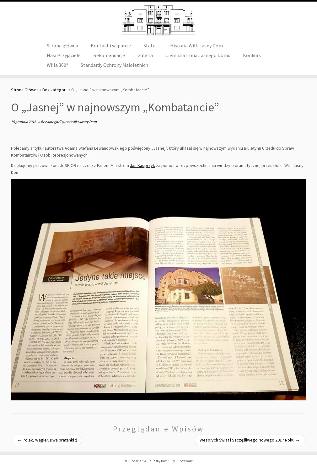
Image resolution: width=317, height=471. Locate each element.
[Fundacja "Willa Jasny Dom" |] (158, 20)
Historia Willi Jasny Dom (196, 45)
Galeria (145, 55)
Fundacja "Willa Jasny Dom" (148, 461)
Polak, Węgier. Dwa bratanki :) (47, 440)
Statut (150, 45)
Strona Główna (25, 90)
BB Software (184, 461)
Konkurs (252, 55)
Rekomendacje (109, 55)
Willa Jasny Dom (84, 121)
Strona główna (62, 45)
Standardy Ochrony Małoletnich (114, 65)
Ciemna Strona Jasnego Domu (197, 55)
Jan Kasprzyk (142, 165)
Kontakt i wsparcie (111, 45)
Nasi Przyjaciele (64, 55)
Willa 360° (57, 65)
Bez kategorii (54, 90)
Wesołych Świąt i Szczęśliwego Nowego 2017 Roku (250, 440)
